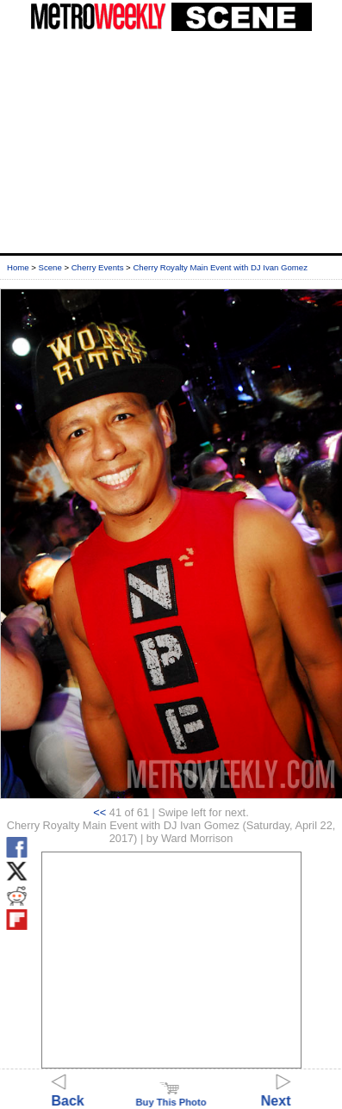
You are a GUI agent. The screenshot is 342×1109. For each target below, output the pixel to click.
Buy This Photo (170, 1097)
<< (99, 812)
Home (18, 267)
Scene (50, 267)
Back (68, 1093)
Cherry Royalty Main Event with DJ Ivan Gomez (220, 267)
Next (276, 1093)
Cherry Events (98, 267)
